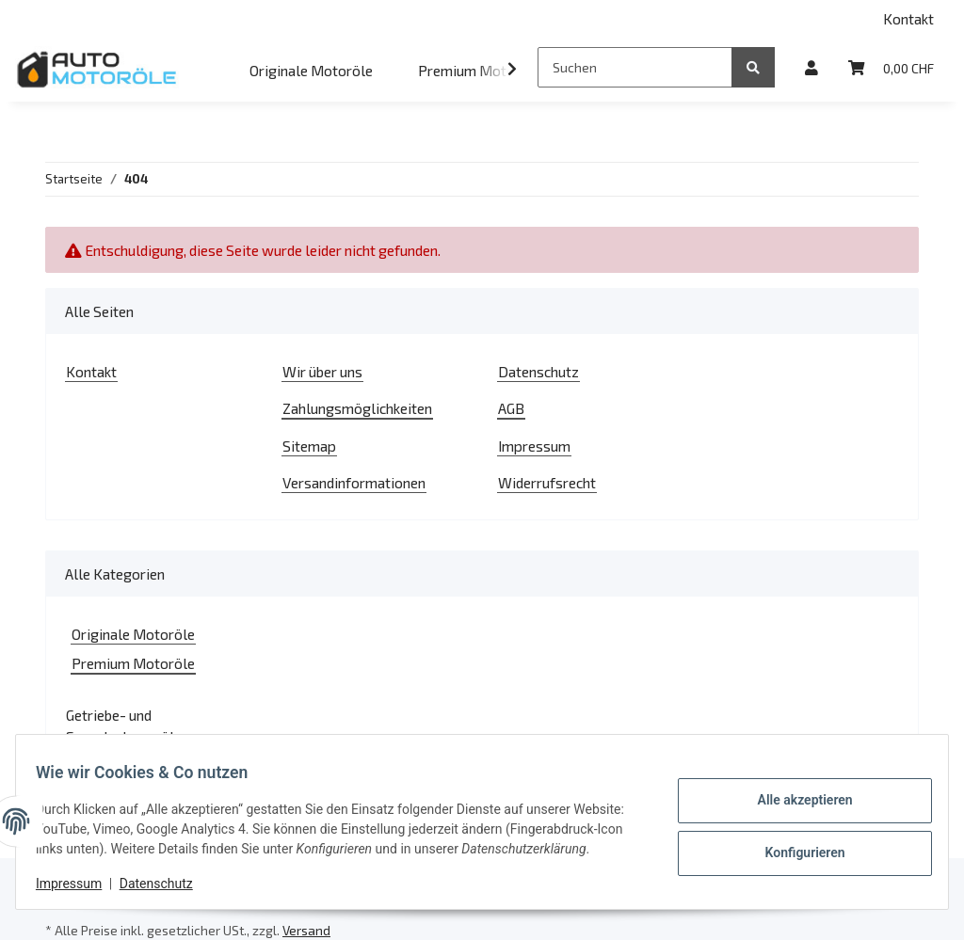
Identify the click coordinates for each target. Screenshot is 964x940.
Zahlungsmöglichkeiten (357, 408)
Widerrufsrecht (547, 482)
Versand (306, 930)
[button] (811, 67)
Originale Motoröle (133, 634)
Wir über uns (322, 371)
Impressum (534, 445)
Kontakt (908, 18)
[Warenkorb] (891, 67)
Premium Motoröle (133, 663)
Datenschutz (538, 371)
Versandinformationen (354, 482)
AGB (511, 408)
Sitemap (309, 445)
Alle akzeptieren (794, 792)
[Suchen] (635, 67)
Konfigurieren (794, 841)
